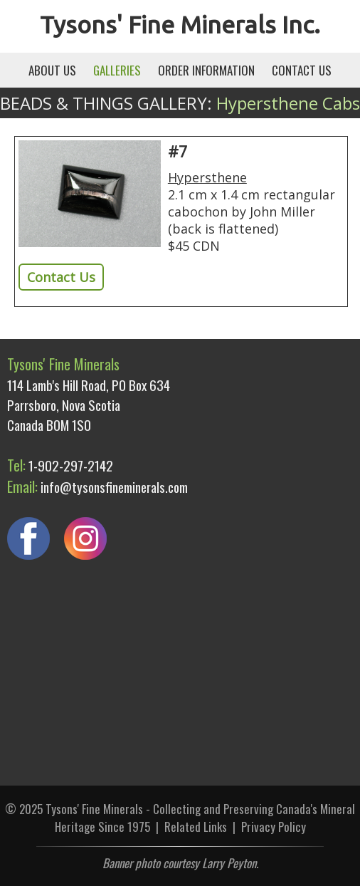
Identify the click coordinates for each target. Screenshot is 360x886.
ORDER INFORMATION (206, 70)
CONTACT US (302, 70)
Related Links (195, 826)
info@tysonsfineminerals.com (114, 486)
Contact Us (61, 277)
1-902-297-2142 (70, 465)
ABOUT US (52, 70)
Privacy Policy (273, 826)
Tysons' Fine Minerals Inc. (180, 24)
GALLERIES (117, 70)
